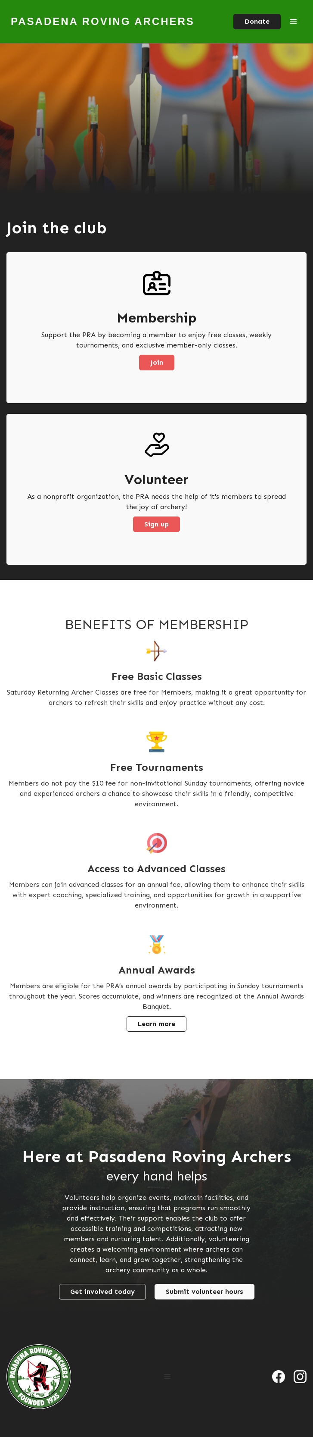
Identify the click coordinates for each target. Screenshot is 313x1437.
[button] (294, 21)
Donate (257, 21)
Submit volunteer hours (204, 1291)
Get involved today (102, 1291)
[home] (100, 21)
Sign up (156, 524)
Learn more (156, 1024)
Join (156, 362)
